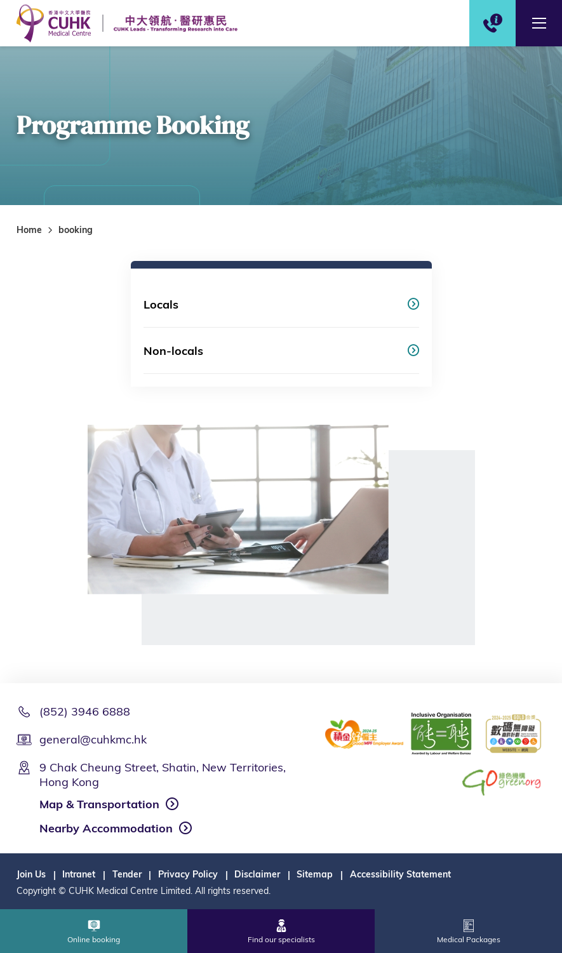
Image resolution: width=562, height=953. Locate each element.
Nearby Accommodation (106, 828)
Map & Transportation (99, 804)
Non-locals (173, 350)
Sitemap (315, 874)
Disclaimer (257, 874)
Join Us (31, 874)
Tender (127, 874)
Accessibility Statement (400, 874)
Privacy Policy (188, 874)
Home (29, 230)
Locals (161, 304)
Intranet (78, 874)
